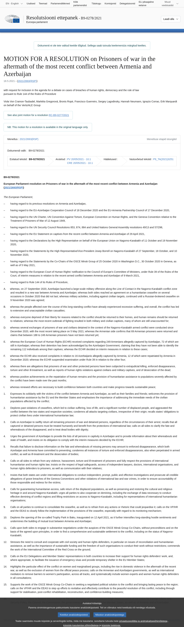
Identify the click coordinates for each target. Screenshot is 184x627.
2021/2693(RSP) (27, 81)
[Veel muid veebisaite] (169, 3)
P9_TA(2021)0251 (163, 159)
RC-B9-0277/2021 (59, 115)
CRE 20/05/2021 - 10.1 (80, 163)
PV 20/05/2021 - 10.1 (79, 159)
